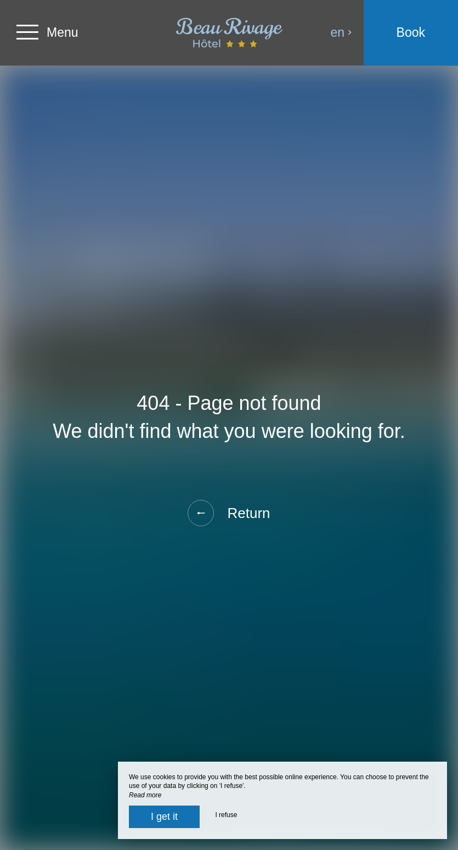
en (342, 32)
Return (229, 513)
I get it (164, 816)
